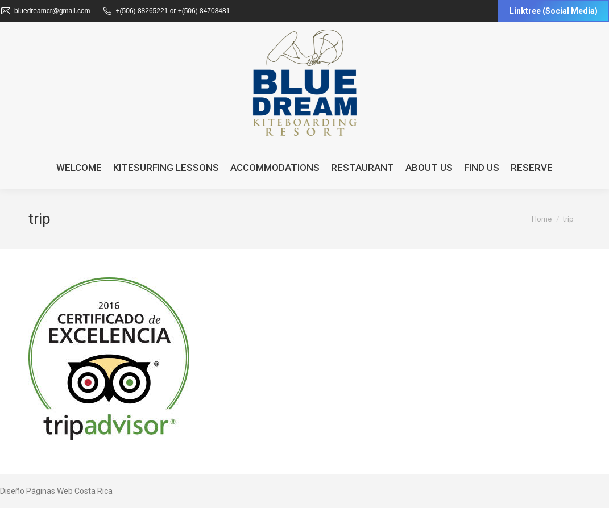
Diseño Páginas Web (36, 490)
